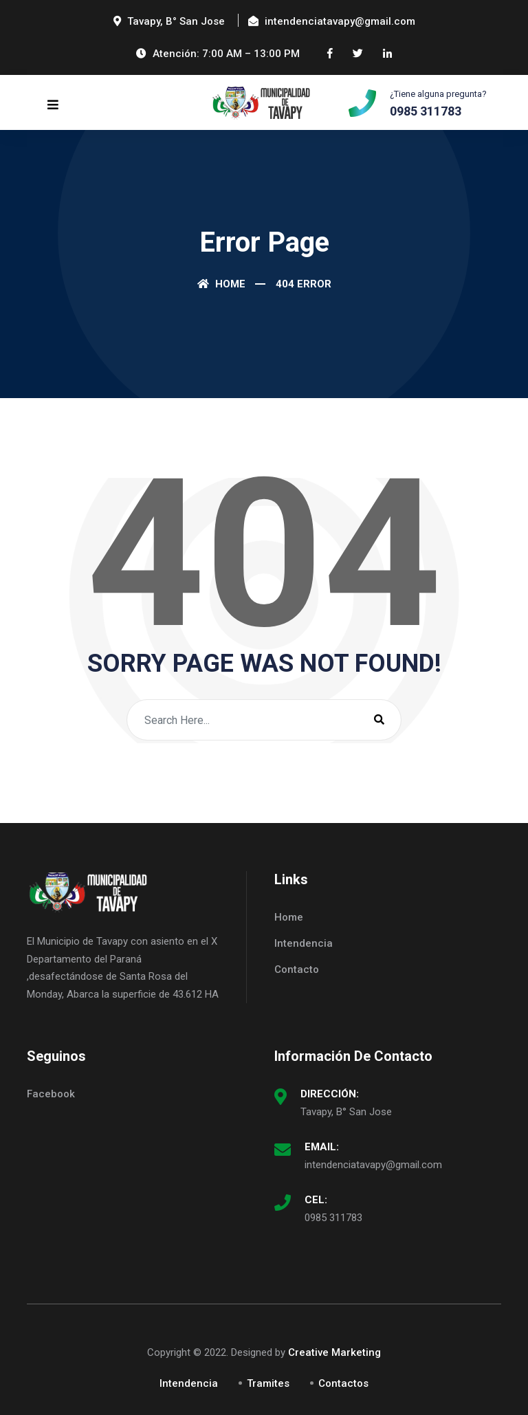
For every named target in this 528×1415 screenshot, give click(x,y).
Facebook (51, 1094)
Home (221, 284)
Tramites (268, 1383)
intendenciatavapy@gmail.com (373, 1165)
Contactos (343, 1383)
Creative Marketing (334, 1352)
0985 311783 (333, 1217)
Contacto (296, 969)
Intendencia (303, 943)
